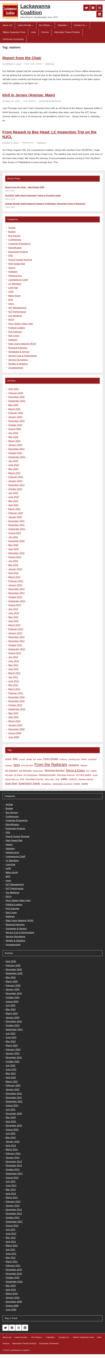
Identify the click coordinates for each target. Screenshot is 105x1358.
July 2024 (13, 433)
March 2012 (14, 673)
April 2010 (13, 717)
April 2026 (13, 389)
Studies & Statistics (18, 364)
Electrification (15, 247)
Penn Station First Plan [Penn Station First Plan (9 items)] (34, 779)
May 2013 (13, 617)
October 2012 (15, 645)
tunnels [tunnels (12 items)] (77, 784)
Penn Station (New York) (20, 323)
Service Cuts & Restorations (22, 356)
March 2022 (14, 509)
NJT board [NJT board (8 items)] (9, 775)
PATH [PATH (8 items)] (22, 779)
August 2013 (14, 605)
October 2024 (15, 425)
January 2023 (15, 481)
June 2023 (13, 465)
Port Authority (15, 332)
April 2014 (13, 573)
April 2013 (13, 621)
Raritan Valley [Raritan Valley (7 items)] (49, 779)
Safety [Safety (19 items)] (64, 779)
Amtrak (12, 227)
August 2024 (14, 429)
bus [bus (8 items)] (34, 759)
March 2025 (14, 409)
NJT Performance (17, 312)
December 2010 (16, 697)
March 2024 (14, 441)
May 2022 (13, 501)
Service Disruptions (18, 360)
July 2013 (13, 609)
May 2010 (13, 713)
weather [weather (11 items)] (84, 784)
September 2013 (16, 601)
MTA (10, 300)
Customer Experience (50, 101)
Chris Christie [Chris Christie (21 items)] (50, 758)
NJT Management (17, 307)
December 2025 (16, 397)
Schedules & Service (18, 351)
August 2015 (14, 557)
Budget (12, 231)
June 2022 (13, 497)
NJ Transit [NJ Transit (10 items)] (18, 775)
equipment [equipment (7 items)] (8, 765)
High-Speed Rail (16, 263)
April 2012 (13, 669)
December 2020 (16, 541)
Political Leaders (16, 328)
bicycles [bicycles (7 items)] (22, 759)
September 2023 (16, 457)
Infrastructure (15, 275)
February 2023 (15, 477)
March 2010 (14, 721)
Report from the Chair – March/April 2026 (24, 187)
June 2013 (13, 613)
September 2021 (16, 529)
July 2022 (13, 493)
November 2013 (16, 593)
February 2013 (15, 629)
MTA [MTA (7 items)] (87, 771)
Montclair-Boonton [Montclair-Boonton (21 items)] (55, 770)
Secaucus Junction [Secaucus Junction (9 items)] (86, 779)
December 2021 (16, 521)
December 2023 (16, 449)
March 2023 (14, 473)
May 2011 (13, 685)
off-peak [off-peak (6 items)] (95, 775)
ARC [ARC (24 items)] (15, 758)
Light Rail (13, 287)
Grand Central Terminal (20, 259)
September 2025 (16, 401)
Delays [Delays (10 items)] (84, 759)
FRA (10, 255)
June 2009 (13, 737)
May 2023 (13, 469)
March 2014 (14, 577)
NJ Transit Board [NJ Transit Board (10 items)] (30, 775)
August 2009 (14, 733)
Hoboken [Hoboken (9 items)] (83, 765)
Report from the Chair (21, 58)
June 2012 (13, 661)
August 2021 (14, 533)
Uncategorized (15, 367)
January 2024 (15, 445)
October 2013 (15, 597)
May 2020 (13, 545)
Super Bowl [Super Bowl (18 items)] (11, 783)
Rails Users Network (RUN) (22, 344)
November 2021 (16, 525)
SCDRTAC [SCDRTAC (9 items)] (73, 779)
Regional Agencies (17, 348)
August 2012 (14, 653)
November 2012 (16, 641)
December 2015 (16, 553)
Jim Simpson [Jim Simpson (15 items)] (11, 770)
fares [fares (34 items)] (17, 765)
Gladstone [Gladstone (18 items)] (73, 765)
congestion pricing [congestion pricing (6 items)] (74, 759)
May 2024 (13, 437)
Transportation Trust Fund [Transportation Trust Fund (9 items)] (62, 784)
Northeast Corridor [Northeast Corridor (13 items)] (47, 775)
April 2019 (13, 549)
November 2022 (16, 485)
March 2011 (14, 689)
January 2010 (15, 725)
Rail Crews (13, 335)
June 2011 (13, 681)
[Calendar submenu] (68, 25)
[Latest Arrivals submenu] (32, 25)
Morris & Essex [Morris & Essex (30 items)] (75, 770)
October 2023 (15, 453)
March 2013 (14, 625)
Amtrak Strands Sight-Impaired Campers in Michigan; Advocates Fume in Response (45, 203)
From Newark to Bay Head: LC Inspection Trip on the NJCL (49, 134)
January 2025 (15, 417)
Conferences (14, 239)
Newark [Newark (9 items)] (94, 771)
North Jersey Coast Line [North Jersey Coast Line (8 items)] (66, 775)
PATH (11, 319)
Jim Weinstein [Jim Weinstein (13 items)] (25, 770)
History (11, 268)
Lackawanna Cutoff (18, 279)
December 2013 (16, 589)
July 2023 (13, 461)
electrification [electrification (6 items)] (92, 759)
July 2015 (13, 561)
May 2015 (13, 565)
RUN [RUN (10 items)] (58, 779)
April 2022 (13, 505)
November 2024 (16, 421)
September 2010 (16, 709)
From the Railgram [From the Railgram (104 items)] (50, 764)
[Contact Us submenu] (86, 25)
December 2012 (16, 637)
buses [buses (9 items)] (39, 759)
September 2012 (16, 649)
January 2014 (15, 585)
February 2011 (15, 693)
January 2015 (15, 569)
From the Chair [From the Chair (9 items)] (27, 765)
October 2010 (15, 705)
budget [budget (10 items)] (29, 759)
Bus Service (14, 235)
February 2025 (15, 413)
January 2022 (15, 517)
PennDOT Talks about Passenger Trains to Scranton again (33, 195)
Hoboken (12, 271)
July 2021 (13, 537)
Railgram (49, 64)
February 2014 (15, 581)
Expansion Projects (18, 252)
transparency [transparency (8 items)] (46, 784)
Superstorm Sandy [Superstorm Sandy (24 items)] (29, 783)
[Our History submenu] (51, 25)
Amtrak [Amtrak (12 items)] (8, 759)
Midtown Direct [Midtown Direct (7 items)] (38, 771)
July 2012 (13, 657)
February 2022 (15, 513)
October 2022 (15, 489)
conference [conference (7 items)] (63, 759)
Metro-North (14, 295)
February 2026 (15, 393)
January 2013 (15, 633)
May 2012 (13, 665)
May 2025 (13, 405)
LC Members (14, 284)
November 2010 (16, 701)
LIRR (11, 291)
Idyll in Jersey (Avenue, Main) (28, 95)
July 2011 (13, 677)
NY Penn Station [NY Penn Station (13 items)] (83, 775)
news (11, 303)
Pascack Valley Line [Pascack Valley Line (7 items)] (12, 779)
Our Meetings (15, 316)
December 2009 (16, 729)
